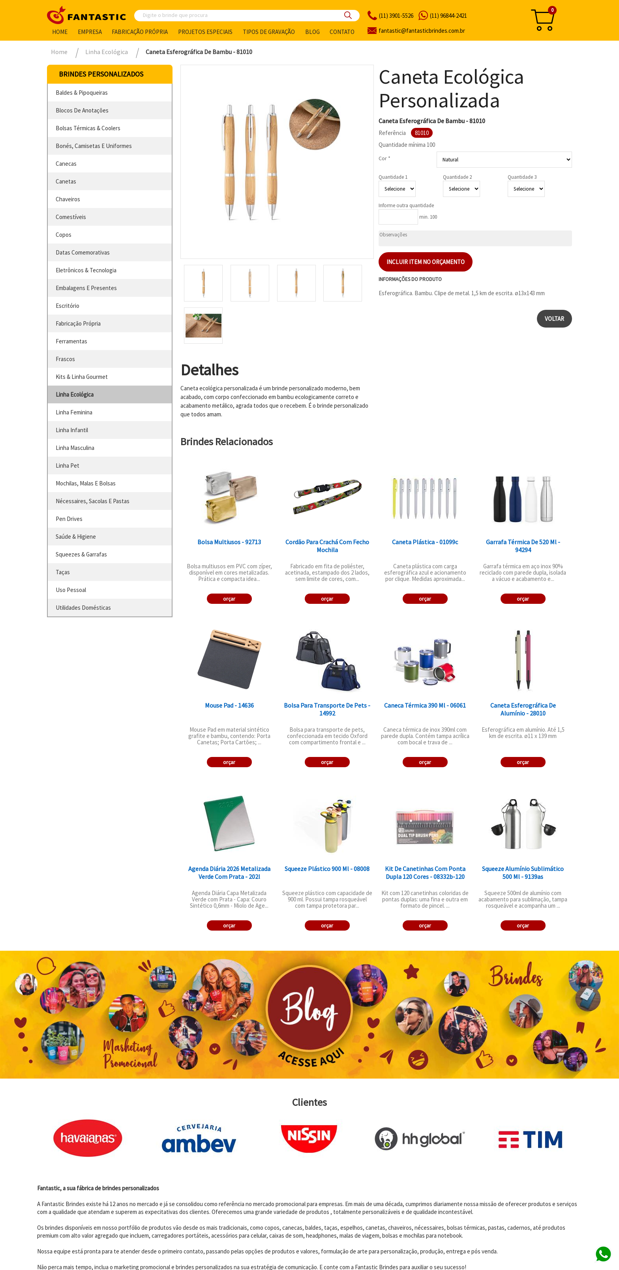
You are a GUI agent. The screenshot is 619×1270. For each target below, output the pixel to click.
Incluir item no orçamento (425, 262)
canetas (66, 181)
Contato (342, 32)
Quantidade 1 (393, 177)
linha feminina (74, 412)
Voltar (554, 318)
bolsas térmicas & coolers (88, 128)
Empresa (90, 32)
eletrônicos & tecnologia (86, 270)
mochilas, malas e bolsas (86, 483)
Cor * (384, 158)
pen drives (69, 519)
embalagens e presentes (86, 288)
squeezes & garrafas (81, 554)
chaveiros (68, 199)
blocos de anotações (82, 110)
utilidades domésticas (83, 607)
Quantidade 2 (457, 177)
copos (63, 234)
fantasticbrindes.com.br (422, 30)
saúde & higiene (76, 536)
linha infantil (72, 430)
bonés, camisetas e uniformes (94, 146)
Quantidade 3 (522, 177)
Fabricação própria (140, 32)
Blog (312, 32)
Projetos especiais (205, 32)
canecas (66, 163)
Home (60, 32)
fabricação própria (78, 323)
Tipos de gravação (269, 32)
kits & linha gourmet (82, 376)
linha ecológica (75, 394)
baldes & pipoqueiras (82, 92)
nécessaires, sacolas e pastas (92, 501)
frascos (65, 359)
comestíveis (71, 217)
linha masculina (75, 447)
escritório (67, 305)
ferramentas (71, 341)
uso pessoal (71, 590)
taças (63, 572)
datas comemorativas (83, 252)
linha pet (67, 465)
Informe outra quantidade (406, 205)
